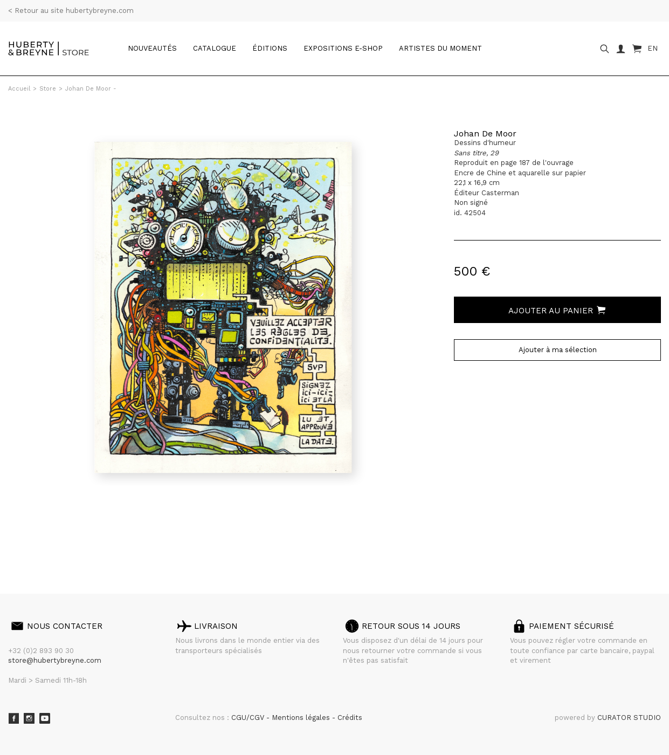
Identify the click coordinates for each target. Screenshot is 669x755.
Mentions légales (302, 717)
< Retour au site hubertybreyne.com (71, 10)
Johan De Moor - (90, 88)
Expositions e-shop (343, 48)
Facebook (13, 718)
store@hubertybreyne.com (54, 660)
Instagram (29, 718)
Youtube (44, 718)
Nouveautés (152, 48)
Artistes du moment (440, 48)
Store (47, 88)
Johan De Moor (485, 133)
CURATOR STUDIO (629, 717)
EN (652, 48)
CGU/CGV (248, 717)
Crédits (349, 717)
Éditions (269, 48)
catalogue (214, 48)
